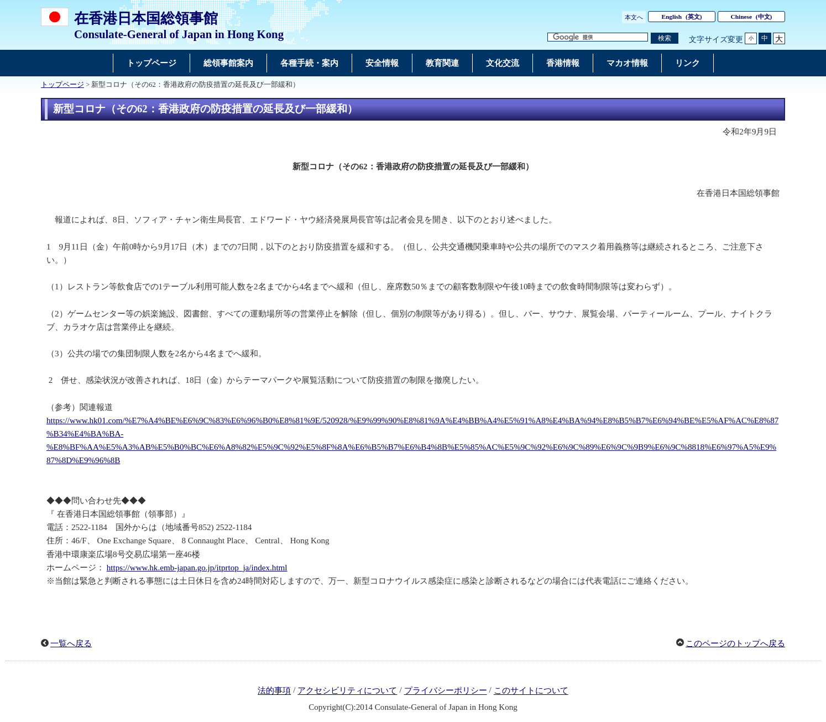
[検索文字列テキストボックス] (597, 37)
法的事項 (274, 691)
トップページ (62, 85)
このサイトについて (531, 691)
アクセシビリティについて (347, 691)
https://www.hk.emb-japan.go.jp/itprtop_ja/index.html (197, 567)
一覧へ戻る (71, 643)
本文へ (634, 17)
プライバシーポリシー (445, 691)
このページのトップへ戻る (735, 643)
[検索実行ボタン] (664, 38)
